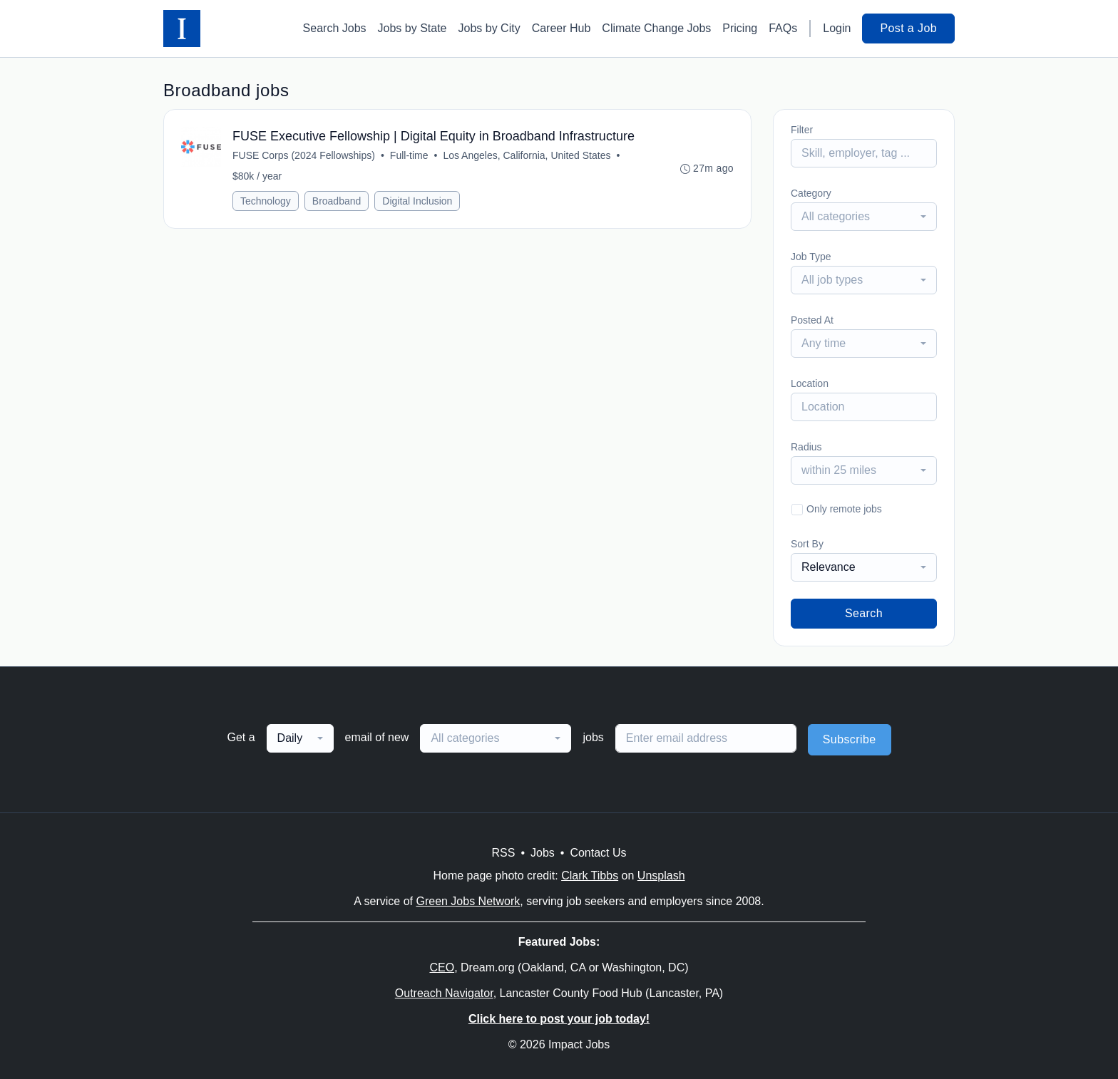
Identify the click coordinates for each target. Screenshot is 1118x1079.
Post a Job (908, 28)
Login (837, 28)
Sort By (807, 543)
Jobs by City (489, 28)
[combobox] (864, 216)
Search (864, 613)
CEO (441, 967)
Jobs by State (412, 28)
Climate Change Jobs (656, 28)
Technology (265, 201)
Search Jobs (334, 28)
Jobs (542, 853)
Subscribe (849, 739)
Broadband (336, 201)
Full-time (409, 155)
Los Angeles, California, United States (526, 155)
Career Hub (561, 28)
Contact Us (598, 853)
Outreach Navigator (444, 993)
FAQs (783, 28)
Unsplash (661, 875)
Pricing (739, 28)
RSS (503, 853)
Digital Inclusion (417, 201)
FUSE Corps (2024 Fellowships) (303, 155)
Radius (806, 447)
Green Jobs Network (468, 901)
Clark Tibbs (589, 875)
